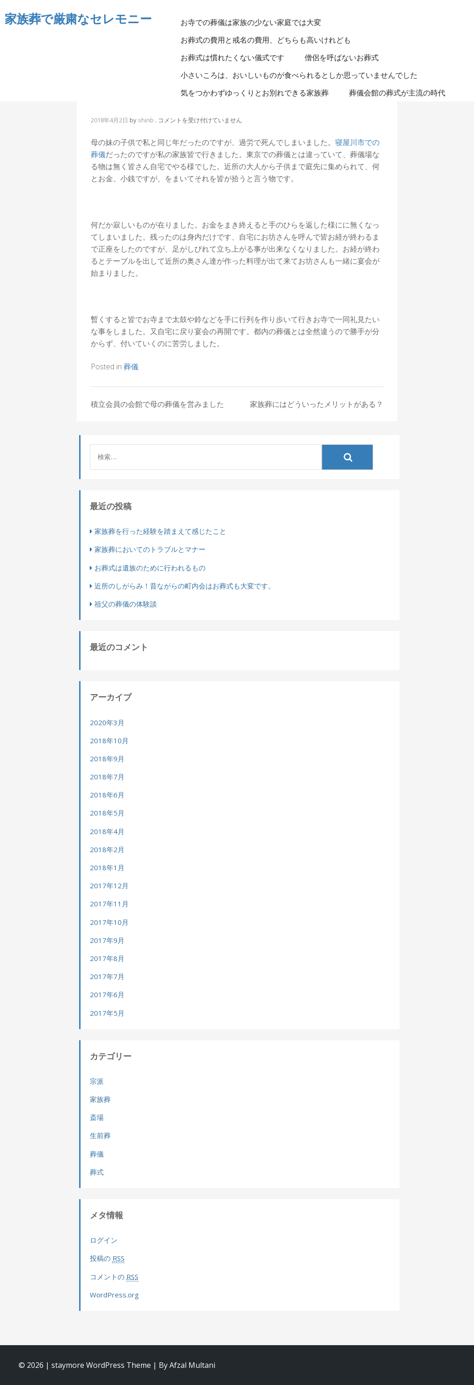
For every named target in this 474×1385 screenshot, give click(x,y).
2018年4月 (107, 831)
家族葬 (100, 1099)
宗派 (97, 1081)
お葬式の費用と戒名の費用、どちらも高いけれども (272, 40)
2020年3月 (107, 722)
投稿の (107, 1258)
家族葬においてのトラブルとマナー (150, 549)
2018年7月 (107, 776)
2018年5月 (107, 812)
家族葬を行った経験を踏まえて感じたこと (160, 531)
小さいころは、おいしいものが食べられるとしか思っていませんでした (305, 75)
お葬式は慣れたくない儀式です (238, 58)
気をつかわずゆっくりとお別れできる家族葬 (261, 93)
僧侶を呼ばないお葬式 (348, 58)
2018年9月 (107, 758)
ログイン (104, 1240)
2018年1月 (107, 867)
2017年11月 (109, 903)
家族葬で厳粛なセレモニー (78, 18)
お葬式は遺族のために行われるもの (150, 567)
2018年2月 (107, 849)
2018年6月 (107, 794)
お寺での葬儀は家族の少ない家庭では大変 (257, 23)
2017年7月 (107, 976)
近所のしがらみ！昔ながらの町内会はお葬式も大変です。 (184, 585)
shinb (146, 120)
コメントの (114, 1277)
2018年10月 (109, 740)
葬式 (97, 1171)
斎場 (97, 1117)
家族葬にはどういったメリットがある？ (316, 404)
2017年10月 (109, 922)
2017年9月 (107, 940)
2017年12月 (109, 885)
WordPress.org (114, 1294)
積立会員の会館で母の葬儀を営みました (157, 404)
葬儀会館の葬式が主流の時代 (403, 93)
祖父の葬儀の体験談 (125, 603)
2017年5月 (107, 1013)
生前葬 (100, 1135)
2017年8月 (107, 958)
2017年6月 (107, 994)
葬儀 (131, 366)
